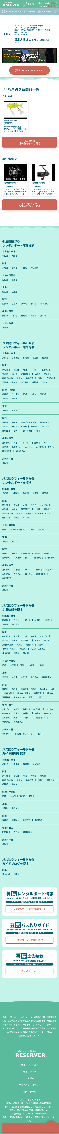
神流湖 (5, 374)
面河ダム (51, 447)
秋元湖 (26, 358)
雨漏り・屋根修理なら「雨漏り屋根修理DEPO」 (29, 1110)
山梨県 (5, 280)
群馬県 (14, 268)
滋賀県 (5, 304)
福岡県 (5, 327)
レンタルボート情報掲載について (29, 908)
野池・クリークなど (25, 734)
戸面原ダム (25, 374)
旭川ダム (6, 443)
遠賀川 (5, 463)
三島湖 (37, 374)
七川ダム (39, 431)
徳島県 (24, 315)
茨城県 (5, 268)
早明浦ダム (20, 451)
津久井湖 (24, 382)
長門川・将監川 (8, 649)
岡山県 (5, 315)
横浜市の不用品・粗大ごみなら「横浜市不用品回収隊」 (29, 1103)
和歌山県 (44, 304)
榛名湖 (14, 374)
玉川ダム (28, 447)
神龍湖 (16, 709)
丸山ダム (49, 709)
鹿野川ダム (7, 451)
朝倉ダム (6, 722)
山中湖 (33, 394)
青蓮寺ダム (46, 677)
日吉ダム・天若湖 (28, 422)
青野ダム (34, 426)
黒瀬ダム (40, 447)
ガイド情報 (44, 11)
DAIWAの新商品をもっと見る (29, 142)
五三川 (5, 677)
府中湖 (16, 713)
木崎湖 (5, 398)
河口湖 (43, 394)
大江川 (14, 677)
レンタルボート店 (11, 11)
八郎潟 (5, 358)
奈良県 (33, 304)
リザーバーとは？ (29, 1065)
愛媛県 (33, 315)
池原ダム (45, 426)
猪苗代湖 (15, 624)
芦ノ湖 (44, 382)
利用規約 (29, 1078)
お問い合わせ (29, 1091)
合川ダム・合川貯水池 (23, 431)
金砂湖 (5, 447)
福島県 (14, 256)
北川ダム (41, 734)
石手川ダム (16, 447)
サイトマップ (29, 1071)
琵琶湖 (5, 422)
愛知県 (5, 292)
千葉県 (24, 268)
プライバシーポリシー (29, 1085)
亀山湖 (19, 378)
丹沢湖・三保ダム (9, 382)
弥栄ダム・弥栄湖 (21, 443)
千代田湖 (15, 394)
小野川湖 (15, 358)
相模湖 (35, 382)
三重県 (14, 292)
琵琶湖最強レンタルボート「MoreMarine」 (30, 1113)
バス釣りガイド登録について (29, 940)
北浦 (25, 370)
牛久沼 (33, 370)
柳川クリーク (7, 734)
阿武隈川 (6, 620)
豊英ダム (47, 374)
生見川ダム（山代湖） (32, 709)
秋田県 (5, 256)
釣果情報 (29, 11)
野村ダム (47, 443)
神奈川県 (34, 268)
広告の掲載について (29, 971)
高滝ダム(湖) (7, 378)
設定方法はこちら (25, 39)
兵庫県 (24, 304)
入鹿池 (5, 410)
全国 (27, 4)
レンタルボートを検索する (29, 70)
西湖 (25, 394)
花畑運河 (23, 649)
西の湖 (14, 422)
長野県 (14, 280)
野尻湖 (14, 398)
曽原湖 (45, 358)
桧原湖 (35, 358)
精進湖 (5, 394)
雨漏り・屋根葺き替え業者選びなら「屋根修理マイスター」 (29, 1106)
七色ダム (15, 410)
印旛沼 (40, 378)
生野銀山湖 (44, 422)
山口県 (14, 315)
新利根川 (6, 370)
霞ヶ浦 (16, 370)
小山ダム (44, 370)
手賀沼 (50, 378)
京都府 (14, 304)
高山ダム (43, 689)
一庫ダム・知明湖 (19, 426)
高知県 (43, 315)
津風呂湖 (6, 431)
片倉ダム (29, 378)
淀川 (53, 689)
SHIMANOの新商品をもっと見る (29, 205)
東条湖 (5, 426)
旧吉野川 (36, 443)
